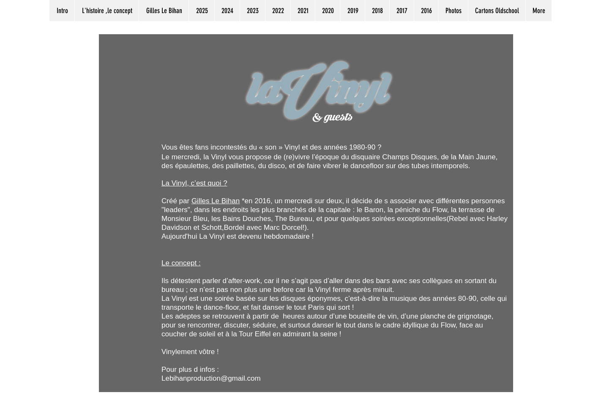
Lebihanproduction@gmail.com (211, 378)
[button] (201, 10)
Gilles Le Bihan (215, 201)
